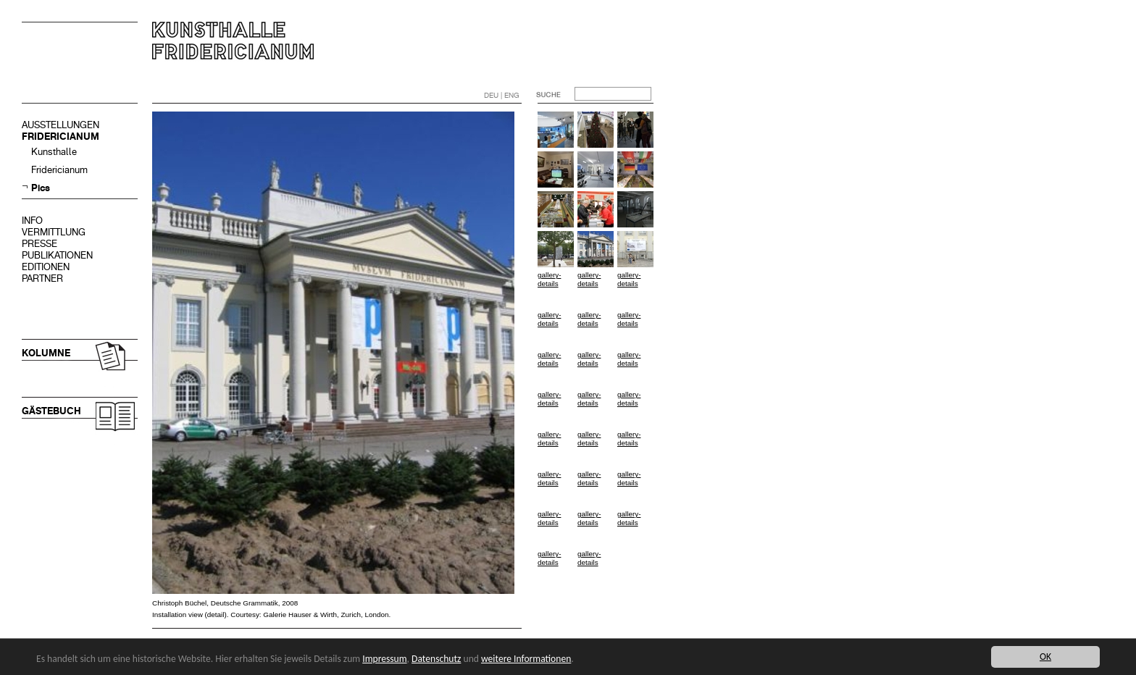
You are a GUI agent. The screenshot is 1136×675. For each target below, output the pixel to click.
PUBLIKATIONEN (57, 255)
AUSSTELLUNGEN (60, 125)
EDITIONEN (46, 266)
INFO (32, 220)
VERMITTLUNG (53, 232)
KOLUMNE (46, 353)
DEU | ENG (501, 95)
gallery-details (549, 279)
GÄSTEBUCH (51, 411)
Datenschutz (436, 659)
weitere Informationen (526, 659)
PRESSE (39, 243)
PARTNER (42, 278)
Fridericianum (59, 169)
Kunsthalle (54, 151)
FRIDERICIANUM (60, 136)
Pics (40, 188)
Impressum (384, 659)
